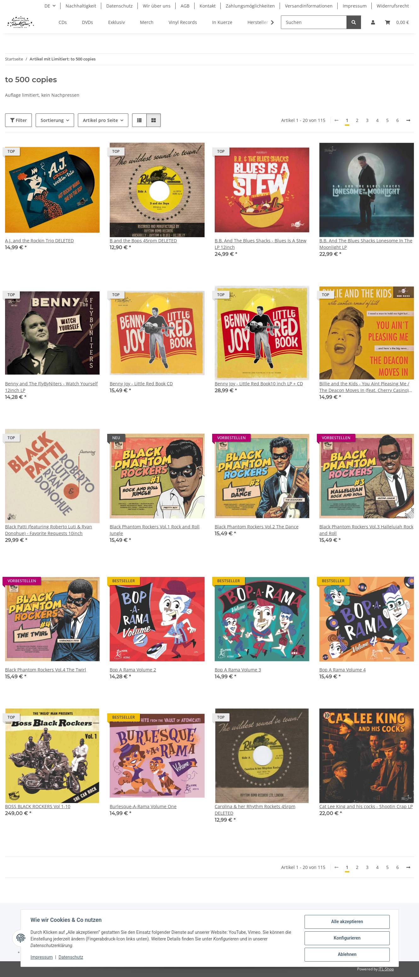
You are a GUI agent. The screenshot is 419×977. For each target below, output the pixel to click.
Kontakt (208, 6)
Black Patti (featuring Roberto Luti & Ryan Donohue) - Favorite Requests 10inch (48, 530)
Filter (18, 120)
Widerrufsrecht (393, 6)
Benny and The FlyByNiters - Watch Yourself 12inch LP (51, 387)
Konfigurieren (347, 938)
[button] (373, 22)
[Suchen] (314, 22)
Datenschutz (71, 957)
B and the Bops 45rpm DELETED (143, 241)
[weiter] (408, 120)
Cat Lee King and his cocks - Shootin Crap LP (366, 806)
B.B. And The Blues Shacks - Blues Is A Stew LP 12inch (260, 244)
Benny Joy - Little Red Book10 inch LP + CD (259, 384)
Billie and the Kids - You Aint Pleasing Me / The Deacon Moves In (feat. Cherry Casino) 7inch (364, 387)
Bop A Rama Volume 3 (238, 670)
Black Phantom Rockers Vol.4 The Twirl (45, 670)
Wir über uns (157, 6)
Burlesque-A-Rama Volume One (143, 806)
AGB (185, 6)
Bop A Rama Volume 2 (133, 670)
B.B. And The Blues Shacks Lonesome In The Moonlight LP (365, 244)
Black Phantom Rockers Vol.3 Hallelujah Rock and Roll (366, 530)
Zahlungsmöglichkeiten (250, 6)
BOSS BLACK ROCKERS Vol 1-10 (37, 806)
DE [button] (47, 6)
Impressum (42, 957)
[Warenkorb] (397, 22)
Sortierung (52, 120)
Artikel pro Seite (100, 120)
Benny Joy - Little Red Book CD (141, 384)
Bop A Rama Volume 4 (342, 670)
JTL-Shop (386, 969)
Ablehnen (347, 954)
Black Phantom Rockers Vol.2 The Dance (257, 527)
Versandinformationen (309, 6)
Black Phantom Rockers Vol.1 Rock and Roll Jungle (155, 530)
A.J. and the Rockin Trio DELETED (39, 241)
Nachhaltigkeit (81, 6)
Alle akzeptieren (347, 921)
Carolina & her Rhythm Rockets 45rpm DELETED (255, 809)
